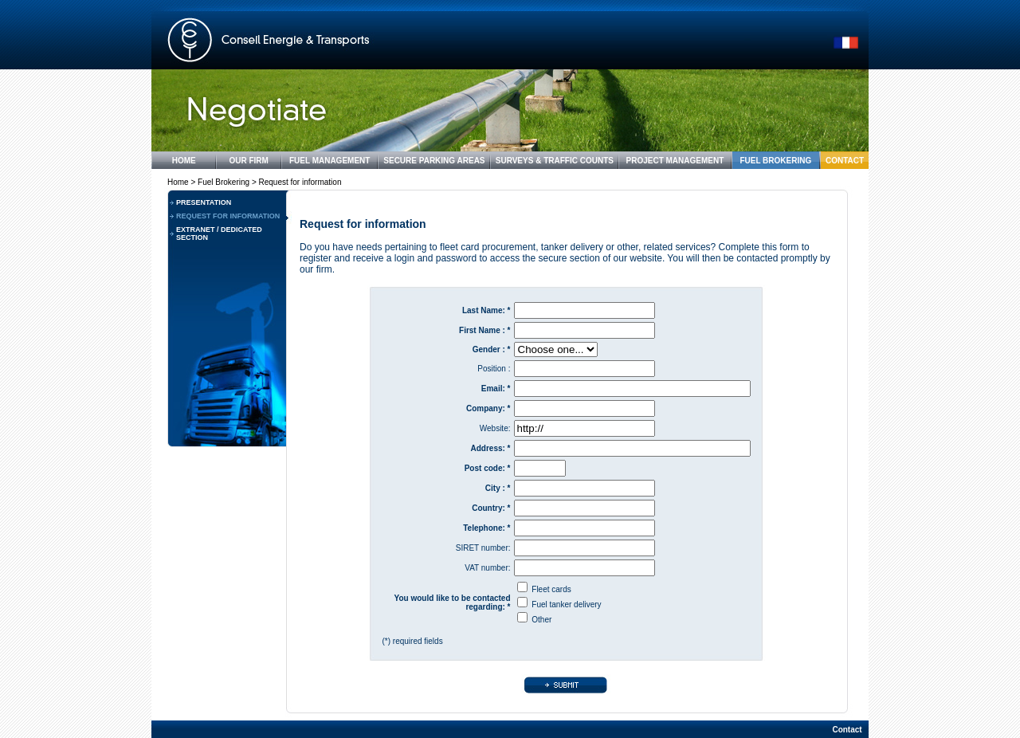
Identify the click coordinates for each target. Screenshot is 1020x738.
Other (541, 619)
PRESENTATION (203, 202)
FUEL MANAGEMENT (329, 160)
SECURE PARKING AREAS (433, 160)
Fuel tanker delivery (566, 604)
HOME (184, 160)
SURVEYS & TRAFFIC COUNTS (555, 160)
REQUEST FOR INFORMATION (228, 216)
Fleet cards (551, 589)
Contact (846, 729)
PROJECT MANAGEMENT (675, 160)
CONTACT (845, 160)
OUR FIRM (248, 160)
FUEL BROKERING (775, 160)
